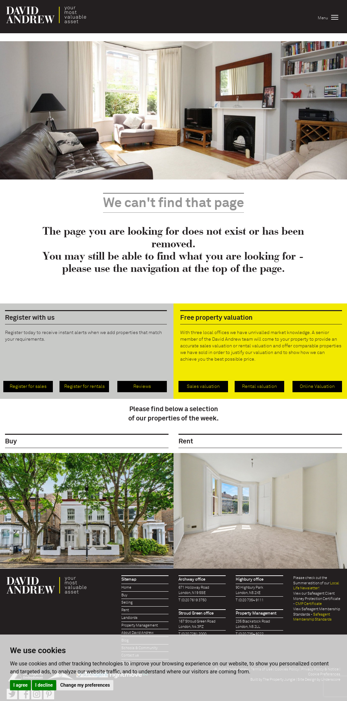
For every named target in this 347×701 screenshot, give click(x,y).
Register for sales (28, 386)
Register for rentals (84, 386)
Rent (125, 610)
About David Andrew (137, 633)
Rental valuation (259, 386)
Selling (127, 602)
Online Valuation (317, 386)
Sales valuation (203, 386)
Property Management (139, 625)
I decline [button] (44, 685)
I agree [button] (20, 685)
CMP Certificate (308, 604)
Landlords (129, 618)
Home (126, 587)
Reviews (142, 386)
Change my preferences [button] (85, 685)
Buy (124, 595)
